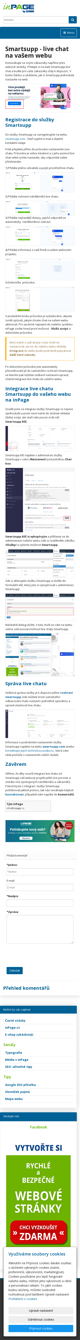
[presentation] (39, 955)
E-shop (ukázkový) (19, 1035)
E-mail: (11, 880)
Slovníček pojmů (17, 1092)
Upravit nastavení (41, 1311)
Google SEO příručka (20, 1085)
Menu (68, 32)
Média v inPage (16, 1060)
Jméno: (12, 865)
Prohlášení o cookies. (23, 1299)
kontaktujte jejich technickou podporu (29, 750)
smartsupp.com (15, 139)
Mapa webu (14, 1099)
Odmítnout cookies (41, 1319)
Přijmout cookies (41, 1328)
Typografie (13, 1053)
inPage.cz (12, 1027)
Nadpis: (13, 896)
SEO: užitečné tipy (18, 1067)
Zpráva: (13, 912)
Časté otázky (15, 1020)
